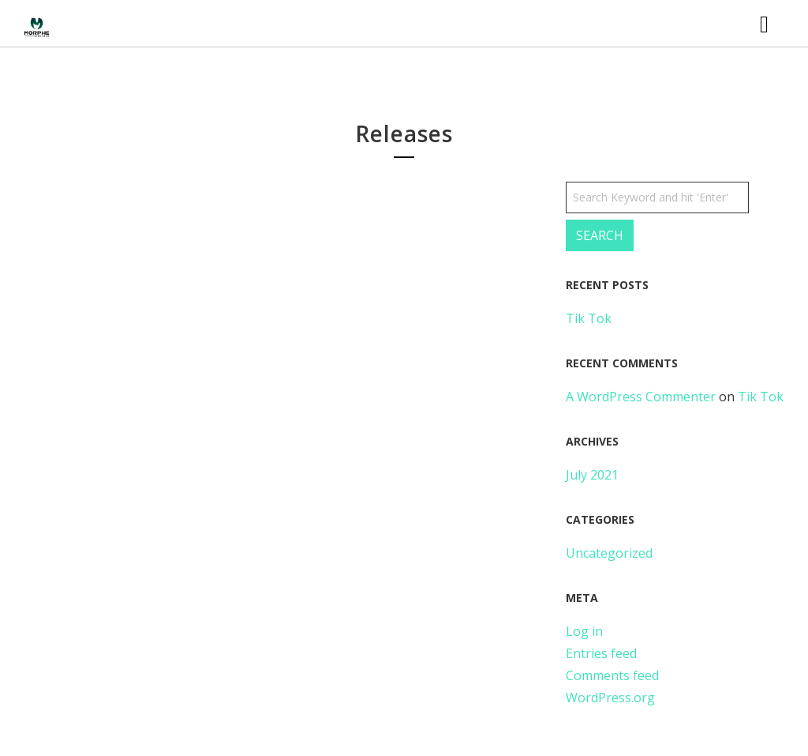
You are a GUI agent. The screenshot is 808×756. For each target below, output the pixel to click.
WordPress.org (610, 697)
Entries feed (601, 653)
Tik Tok (589, 318)
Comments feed (612, 675)
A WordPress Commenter (641, 396)
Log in (584, 631)
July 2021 (592, 474)
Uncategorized (609, 553)
